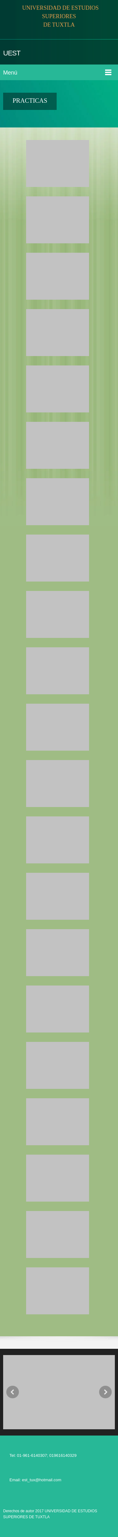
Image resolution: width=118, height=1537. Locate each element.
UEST (11, 53)
